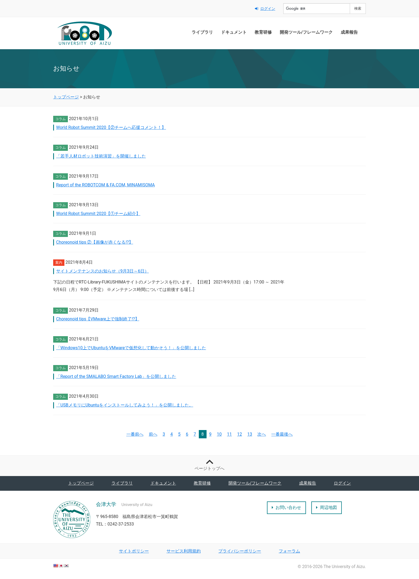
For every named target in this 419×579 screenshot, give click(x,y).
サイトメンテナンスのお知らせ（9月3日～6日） (102, 271)
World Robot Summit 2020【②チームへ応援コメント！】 (111, 127)
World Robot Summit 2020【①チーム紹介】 (98, 213)
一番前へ (134, 434)
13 (249, 434)
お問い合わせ (286, 507)
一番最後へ (282, 434)
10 (219, 434)
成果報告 (349, 32)
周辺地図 (326, 507)
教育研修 (263, 32)
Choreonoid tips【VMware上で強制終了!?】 (97, 318)
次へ (261, 434)
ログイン (265, 8)
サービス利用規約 (183, 551)
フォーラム (289, 551)
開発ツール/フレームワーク (306, 32)
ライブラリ (202, 32)
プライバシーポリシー (239, 551)
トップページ (81, 483)
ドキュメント (234, 32)
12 (239, 434)
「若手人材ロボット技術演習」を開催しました (101, 156)
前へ (153, 434)
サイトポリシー (134, 551)
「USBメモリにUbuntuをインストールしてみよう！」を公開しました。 (124, 405)
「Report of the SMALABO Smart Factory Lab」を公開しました (116, 376)
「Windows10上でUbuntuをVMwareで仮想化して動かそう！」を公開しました (131, 347)
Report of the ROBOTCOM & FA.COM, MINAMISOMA (105, 184)
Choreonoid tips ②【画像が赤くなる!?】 (94, 242)
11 (229, 434)
